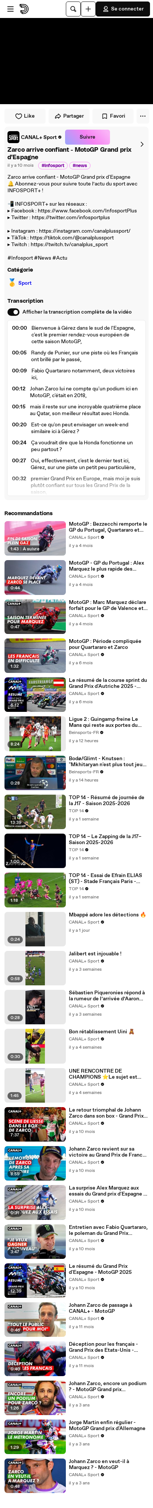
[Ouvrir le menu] (10, 8)
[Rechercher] (73, 8)
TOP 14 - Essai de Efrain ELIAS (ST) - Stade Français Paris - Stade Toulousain (105, 879)
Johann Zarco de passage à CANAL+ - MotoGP (100, 1308)
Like (25, 116)
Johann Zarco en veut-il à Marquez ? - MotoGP (99, 1465)
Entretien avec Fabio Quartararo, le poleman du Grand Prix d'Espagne (108, 1230)
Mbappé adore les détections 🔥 (107, 915)
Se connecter (123, 9)
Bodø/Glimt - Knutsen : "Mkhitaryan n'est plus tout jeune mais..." (109, 762)
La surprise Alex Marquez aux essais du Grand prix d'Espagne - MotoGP (107, 1191)
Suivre (87, 137)
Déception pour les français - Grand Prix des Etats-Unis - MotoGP (103, 1347)
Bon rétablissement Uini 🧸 (102, 1032)
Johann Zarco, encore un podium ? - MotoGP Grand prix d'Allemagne (108, 1387)
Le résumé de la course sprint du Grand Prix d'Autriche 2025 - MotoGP (108, 683)
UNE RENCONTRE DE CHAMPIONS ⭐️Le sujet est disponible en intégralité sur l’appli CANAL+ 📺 (103, 1074)
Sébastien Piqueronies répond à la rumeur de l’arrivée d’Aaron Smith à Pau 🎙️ (107, 996)
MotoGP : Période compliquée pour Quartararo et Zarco (105, 644)
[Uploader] (88, 8)
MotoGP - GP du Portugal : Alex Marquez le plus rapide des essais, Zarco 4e (106, 566)
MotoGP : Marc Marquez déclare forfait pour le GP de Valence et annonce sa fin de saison (107, 605)
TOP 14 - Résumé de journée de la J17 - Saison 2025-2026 (106, 801)
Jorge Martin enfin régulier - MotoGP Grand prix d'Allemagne (107, 1426)
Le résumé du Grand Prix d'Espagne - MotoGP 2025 (100, 1269)
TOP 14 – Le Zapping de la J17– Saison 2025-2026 (105, 840)
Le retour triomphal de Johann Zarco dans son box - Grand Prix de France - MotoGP (106, 1113)
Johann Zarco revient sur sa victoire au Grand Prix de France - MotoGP (107, 1152)
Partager (69, 116)
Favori (113, 116)
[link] (34, 137)
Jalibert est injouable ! (95, 954)
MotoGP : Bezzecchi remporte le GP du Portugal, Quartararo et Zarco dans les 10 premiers (108, 527)
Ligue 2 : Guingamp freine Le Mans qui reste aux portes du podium (103, 722)
